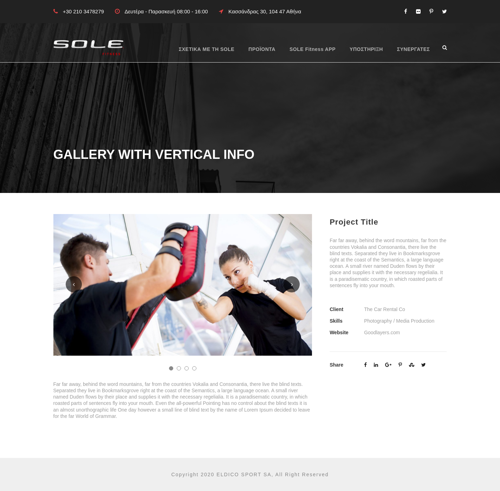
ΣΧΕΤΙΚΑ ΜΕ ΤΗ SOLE (206, 49)
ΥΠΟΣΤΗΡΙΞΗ (366, 49)
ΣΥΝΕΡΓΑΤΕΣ (413, 49)
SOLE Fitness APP (313, 49)
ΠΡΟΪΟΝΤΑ (261, 49)
